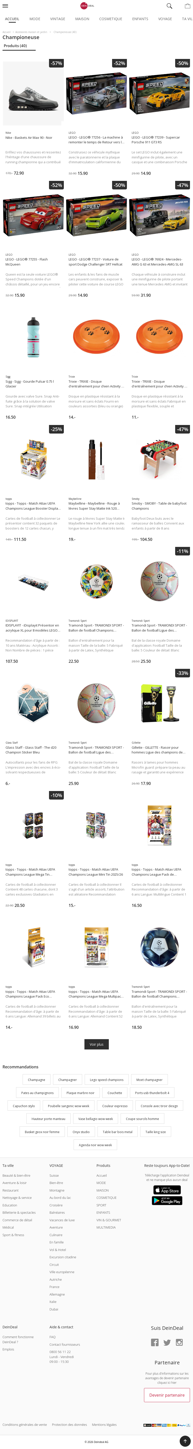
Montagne (57, 1190)
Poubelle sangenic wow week (68, 1106)
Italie (53, 1301)
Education (10, 1205)
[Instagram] (179, 1343)
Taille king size (156, 1132)
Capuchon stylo (24, 1106)
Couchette (115, 1093)
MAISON (102, 1190)
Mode (34, 18)
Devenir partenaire (166, 1395)
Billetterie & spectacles (19, 1212)
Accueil (12, 18)
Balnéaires (57, 1212)
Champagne (36, 1080)
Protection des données (69, 1424)
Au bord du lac (60, 1197)
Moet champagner (149, 1080)
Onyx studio (81, 1132)
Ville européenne (62, 1272)
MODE (101, 1182)
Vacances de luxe (62, 1220)
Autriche (56, 1279)
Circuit (54, 1264)
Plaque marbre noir (80, 1093)
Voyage (165, 18)
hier (173, 1382)
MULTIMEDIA (106, 1227)
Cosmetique (110, 18)
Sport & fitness (13, 1235)
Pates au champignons (37, 1093)
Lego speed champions (106, 1080)
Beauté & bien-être (16, 1175)
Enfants (140, 18)
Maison (82, 18)
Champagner (67, 1080)
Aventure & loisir (15, 1182)
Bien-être (56, 1182)
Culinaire (56, 1235)
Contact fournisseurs (65, 1344)
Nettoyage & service (17, 1197)
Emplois (8, 1349)
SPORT (101, 1205)
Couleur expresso (115, 1106)
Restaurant (11, 1190)
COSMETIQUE (106, 1197)
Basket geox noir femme (42, 1132)
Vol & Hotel (58, 1249)
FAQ (53, 1337)
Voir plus (97, 1044)
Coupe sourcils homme (142, 1119)
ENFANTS (103, 1212)
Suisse (54, 1175)
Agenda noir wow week (95, 1145)
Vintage (57, 18)
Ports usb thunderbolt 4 (152, 1093)
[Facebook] (155, 1343)
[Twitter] (167, 1343)
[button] (185, 1441)
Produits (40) (15, 45)
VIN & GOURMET (108, 1220)
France (54, 1287)
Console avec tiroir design (159, 1106)
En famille (57, 1242)
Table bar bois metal (117, 1132)
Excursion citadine (63, 1257)
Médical (8, 1227)
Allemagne (57, 1294)
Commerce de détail (17, 1220)
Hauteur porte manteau (48, 1119)
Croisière (56, 1205)
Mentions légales (104, 1424)
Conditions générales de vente (25, 1424)
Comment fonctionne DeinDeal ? (18, 1339)
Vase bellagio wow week (95, 1119)
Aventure (56, 1227)
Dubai (54, 1309)
